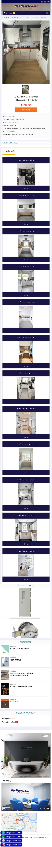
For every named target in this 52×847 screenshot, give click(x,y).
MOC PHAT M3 (14, 702)
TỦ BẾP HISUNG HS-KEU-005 (26, 302)
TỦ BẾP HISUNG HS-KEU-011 (26, 515)
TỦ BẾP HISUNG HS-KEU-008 (26, 409)
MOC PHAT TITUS (15, 660)
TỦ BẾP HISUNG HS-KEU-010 (26, 480)
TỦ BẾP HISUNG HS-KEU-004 (26, 266)
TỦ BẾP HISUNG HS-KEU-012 (26, 551)
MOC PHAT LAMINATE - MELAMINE (21, 686)
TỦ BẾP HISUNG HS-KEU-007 (26, 373)
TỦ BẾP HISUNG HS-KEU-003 (26, 231)
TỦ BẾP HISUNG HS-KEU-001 (26, 160)
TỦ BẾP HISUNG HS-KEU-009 (26, 444)
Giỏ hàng (9, 13)
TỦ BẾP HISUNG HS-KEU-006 (26, 338)
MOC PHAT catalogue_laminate (19, 648)
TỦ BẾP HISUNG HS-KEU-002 (26, 195)
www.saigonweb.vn (40, 837)
